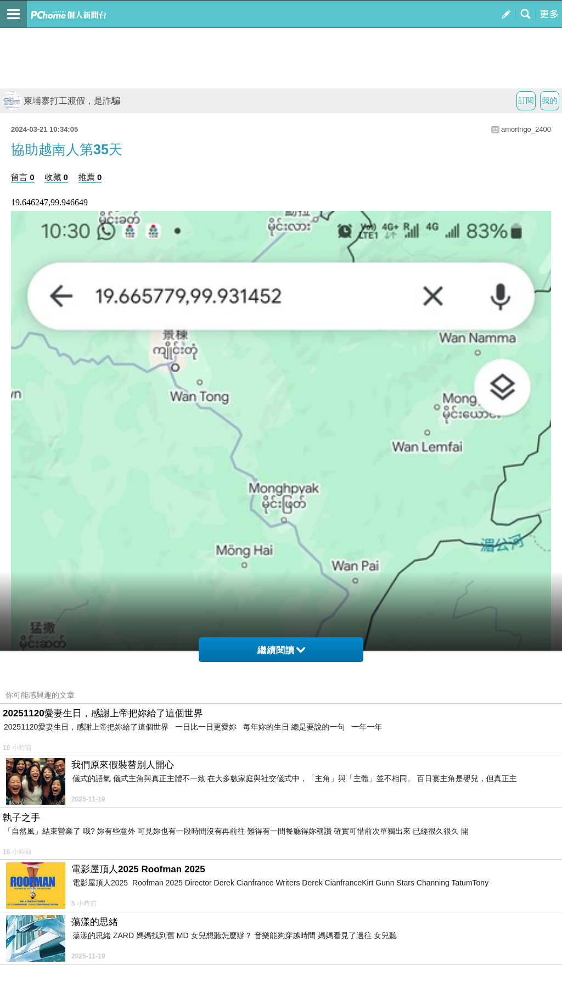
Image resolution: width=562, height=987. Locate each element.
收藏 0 (56, 177)
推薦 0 (90, 177)
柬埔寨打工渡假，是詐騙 (61, 100)
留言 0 (23, 177)
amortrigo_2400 (526, 129)
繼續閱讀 (281, 650)
